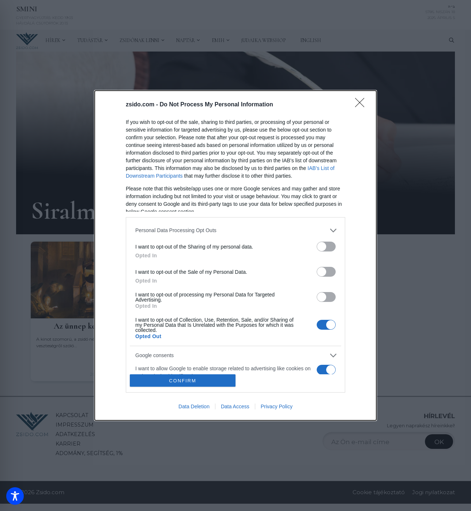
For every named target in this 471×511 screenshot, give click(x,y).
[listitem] (235, 230)
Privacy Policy (277, 406)
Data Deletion (194, 406)
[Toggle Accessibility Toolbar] (15, 496)
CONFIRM (182, 380)
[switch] (326, 246)
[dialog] (235, 255)
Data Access (235, 406)
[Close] (362, 105)
